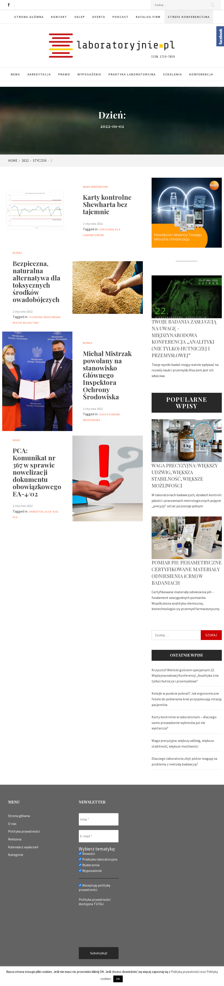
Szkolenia (172, 74)
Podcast (120, 17)
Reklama (14, 839)
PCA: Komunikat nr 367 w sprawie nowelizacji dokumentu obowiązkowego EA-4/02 (37, 472)
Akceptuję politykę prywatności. (94, 887)
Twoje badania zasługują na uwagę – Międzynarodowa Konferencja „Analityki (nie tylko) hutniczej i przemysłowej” (184, 338)
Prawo (64, 74)
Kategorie (15, 854)
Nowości (87, 853)
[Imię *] (99, 819)
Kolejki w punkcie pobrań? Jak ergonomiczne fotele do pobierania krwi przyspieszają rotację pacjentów (187, 699)
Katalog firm (148, 17)
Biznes (17, 252)
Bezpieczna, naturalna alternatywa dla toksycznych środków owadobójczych (36, 281)
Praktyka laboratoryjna (132, 74)
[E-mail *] (99, 836)
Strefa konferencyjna (189, 17)
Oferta (98, 17)
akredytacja (38, 511)
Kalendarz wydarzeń (23, 847)
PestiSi (17, 322)
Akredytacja (39, 74)
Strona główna (29, 17)
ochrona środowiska (45, 317)
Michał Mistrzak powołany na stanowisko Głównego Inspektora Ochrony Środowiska (107, 375)
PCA (15, 517)
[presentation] (97, 926)
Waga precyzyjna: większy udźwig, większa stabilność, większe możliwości (184, 475)
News (15, 74)
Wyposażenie (89, 74)
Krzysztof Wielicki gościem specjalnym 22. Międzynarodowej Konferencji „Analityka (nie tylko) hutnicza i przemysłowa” (185, 675)
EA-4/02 (53, 511)
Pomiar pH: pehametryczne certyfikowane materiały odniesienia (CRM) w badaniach (187, 572)
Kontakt (59, 17)
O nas (12, 823)
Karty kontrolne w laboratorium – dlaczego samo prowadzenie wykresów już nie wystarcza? (184, 722)
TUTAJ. (99, 904)
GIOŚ (103, 414)
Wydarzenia (89, 865)
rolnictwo (31, 322)
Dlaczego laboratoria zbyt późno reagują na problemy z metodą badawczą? (184, 761)
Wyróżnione (99, 186)
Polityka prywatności (24, 831)
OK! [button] (118, 979)
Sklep (79, 17)
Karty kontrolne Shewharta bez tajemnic (107, 204)
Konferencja (201, 74)
